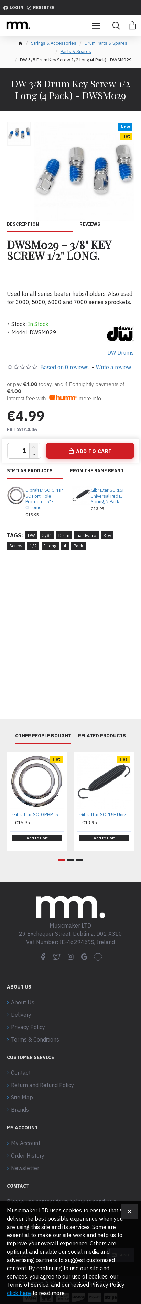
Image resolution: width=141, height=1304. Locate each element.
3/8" (46, 535)
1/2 (33, 546)
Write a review (113, 367)
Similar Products (30, 471)
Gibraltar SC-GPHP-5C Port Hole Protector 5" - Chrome (44, 499)
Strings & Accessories (53, 43)
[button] (61, 860)
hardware (86, 535)
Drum (63, 535)
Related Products (102, 736)
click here (19, 1293)
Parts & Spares (76, 51)
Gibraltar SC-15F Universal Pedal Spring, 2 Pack (108, 496)
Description (23, 224)
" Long (50, 546)
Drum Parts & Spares (106, 43)
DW (31, 535)
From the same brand (96, 471)
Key (107, 535)
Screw (15, 546)
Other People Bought (43, 736)
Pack (78, 546)
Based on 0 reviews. (65, 367)
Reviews (89, 224)
